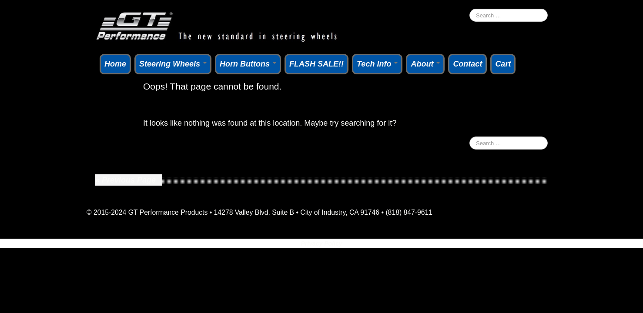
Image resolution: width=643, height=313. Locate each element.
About (425, 64)
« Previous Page (125, 180)
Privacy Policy (321, 243)
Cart (503, 64)
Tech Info (377, 64)
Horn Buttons (248, 64)
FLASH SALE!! (316, 64)
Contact (467, 64)
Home (115, 64)
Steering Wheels (173, 64)
